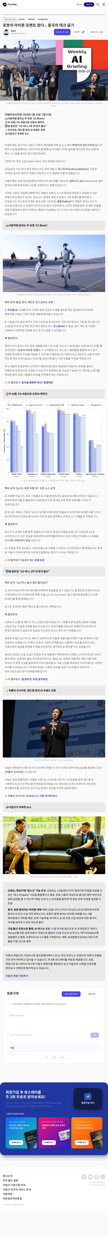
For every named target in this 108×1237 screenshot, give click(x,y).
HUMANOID (43, 19)
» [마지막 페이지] (68, 1057)
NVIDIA (22, 19)
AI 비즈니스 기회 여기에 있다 (41, 796)
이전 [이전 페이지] (46, 1057)
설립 (47, 928)
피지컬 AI (12, 310)
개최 (44, 909)
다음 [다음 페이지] (62, 1057)
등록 (94, 1035)
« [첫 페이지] (39, 1057)
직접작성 (91, 994)
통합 (43, 890)
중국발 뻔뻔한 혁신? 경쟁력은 (37, 382)
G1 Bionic (59, 326)
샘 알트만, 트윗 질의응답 (35, 679)
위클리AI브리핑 (10, 19)
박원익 (13, 31)
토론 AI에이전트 (71, 994)
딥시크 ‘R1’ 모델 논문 (33, 560)
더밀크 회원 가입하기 (17, 976)
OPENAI (31, 19)
